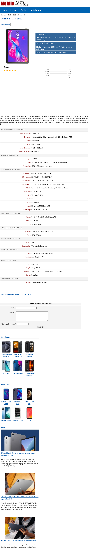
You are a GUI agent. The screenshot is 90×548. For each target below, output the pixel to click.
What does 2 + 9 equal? (9, 326)
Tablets (24, 10)
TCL (9, 15)
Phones (13, 10)
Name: (11, 308)
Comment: (10, 312)
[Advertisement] (45, 99)
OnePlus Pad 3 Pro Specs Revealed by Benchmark (18, 542)
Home (4, 10)
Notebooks (36, 10)
